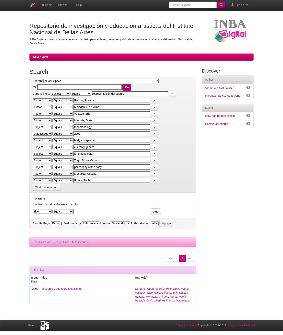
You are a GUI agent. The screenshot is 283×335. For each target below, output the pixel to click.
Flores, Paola (178, 296)
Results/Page (41, 223)
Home (46, 4)
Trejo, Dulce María (177, 288)
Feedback (249, 325)
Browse (64, 4)
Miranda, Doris (144, 300)
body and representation (220, 115)
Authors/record (140, 223)
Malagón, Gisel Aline (147, 292)
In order (105, 223)
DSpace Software (186, 325)
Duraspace (234, 325)
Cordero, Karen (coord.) (149, 288)
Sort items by (72, 223)
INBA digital (40, 57)
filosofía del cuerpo (216, 123)
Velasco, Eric (170, 292)
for (34, 87)
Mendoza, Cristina (157, 296)
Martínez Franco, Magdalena (172, 300)
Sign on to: (241, 4)
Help (79, 4)
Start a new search (46, 187)
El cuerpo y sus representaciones (61, 288)
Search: (38, 81)
